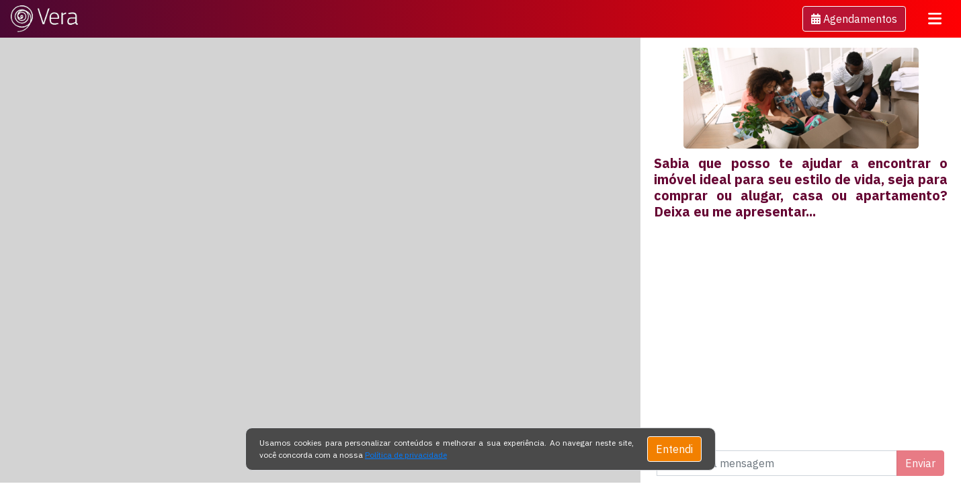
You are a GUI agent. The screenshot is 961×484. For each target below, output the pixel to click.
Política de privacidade (406, 455)
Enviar (920, 463)
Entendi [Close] (674, 449)
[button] (854, 19)
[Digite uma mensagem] (777, 463)
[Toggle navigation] (934, 19)
